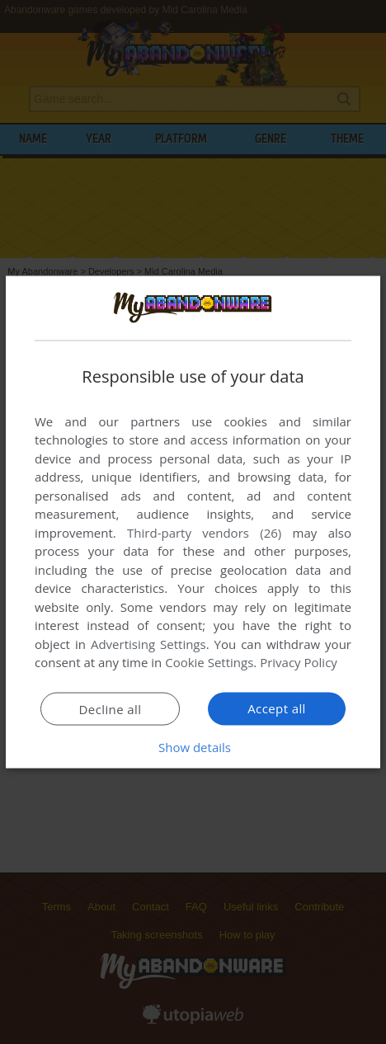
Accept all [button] (276, 707)
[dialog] (193, 522)
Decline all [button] (110, 708)
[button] (193, 746)
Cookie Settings (209, 662)
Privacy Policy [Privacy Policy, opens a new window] (298, 662)
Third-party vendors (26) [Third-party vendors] (204, 532)
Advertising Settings (148, 643)
